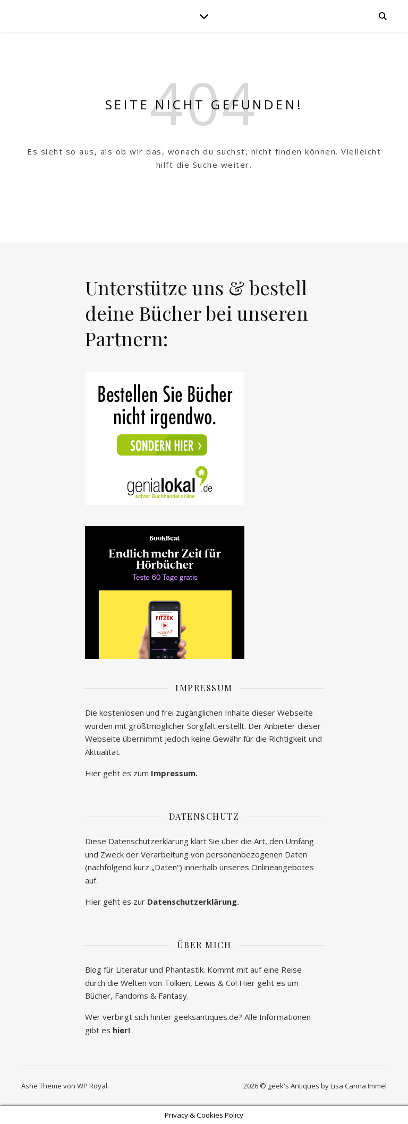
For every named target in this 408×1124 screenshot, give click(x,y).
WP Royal (92, 1086)
